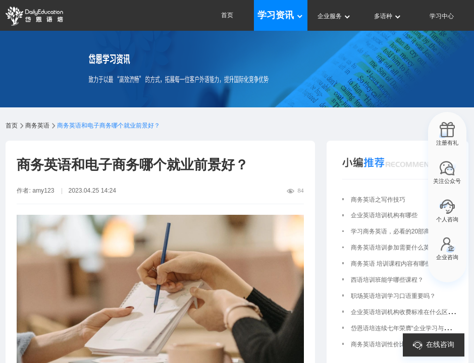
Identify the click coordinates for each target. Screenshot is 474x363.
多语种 (388, 16)
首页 (227, 15)
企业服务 (334, 16)
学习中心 (442, 16)
